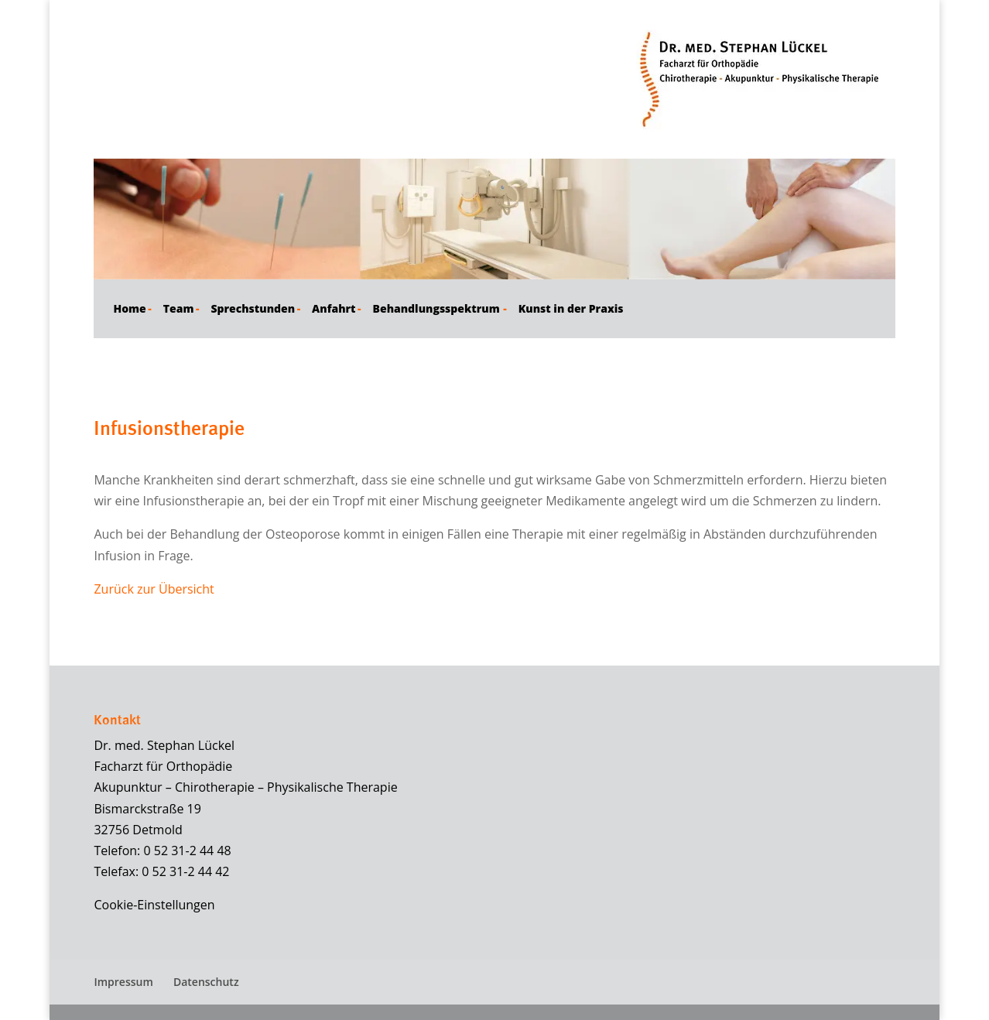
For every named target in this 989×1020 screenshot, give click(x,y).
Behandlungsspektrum (436, 309)
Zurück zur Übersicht (154, 588)
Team (178, 309)
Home (129, 309)
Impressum (123, 981)
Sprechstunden (252, 309)
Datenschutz (206, 981)
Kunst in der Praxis (571, 309)
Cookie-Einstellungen (154, 904)
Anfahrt (333, 309)
